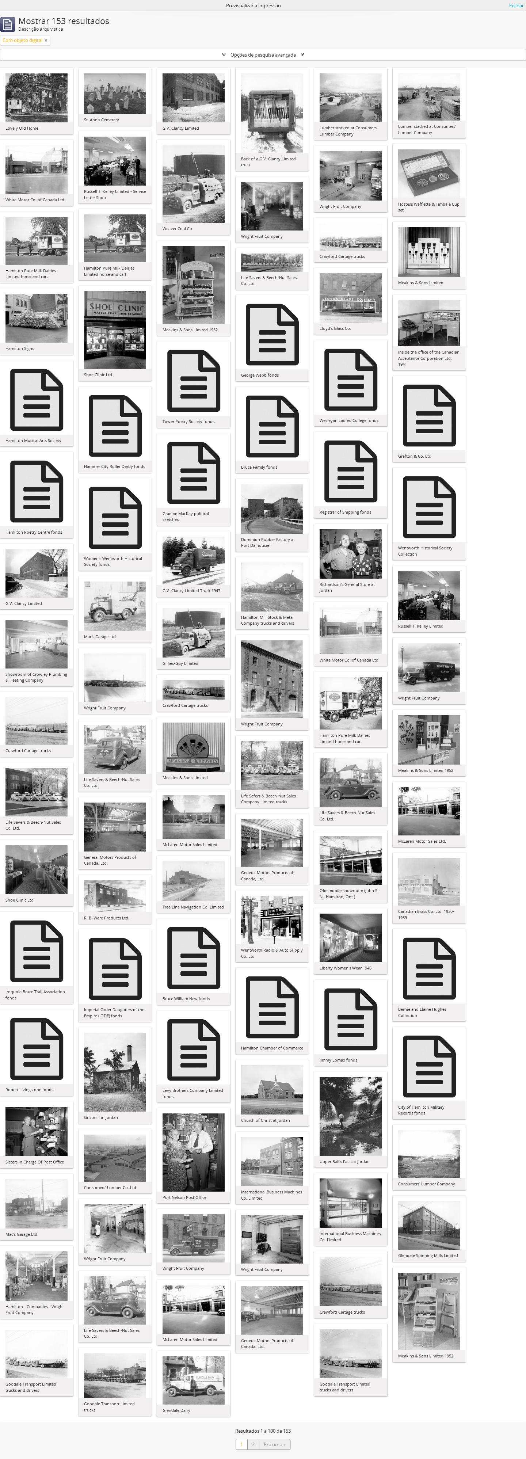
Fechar (516, 5)
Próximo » (275, 1444)
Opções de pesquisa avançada (263, 55)
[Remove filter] (46, 40)
